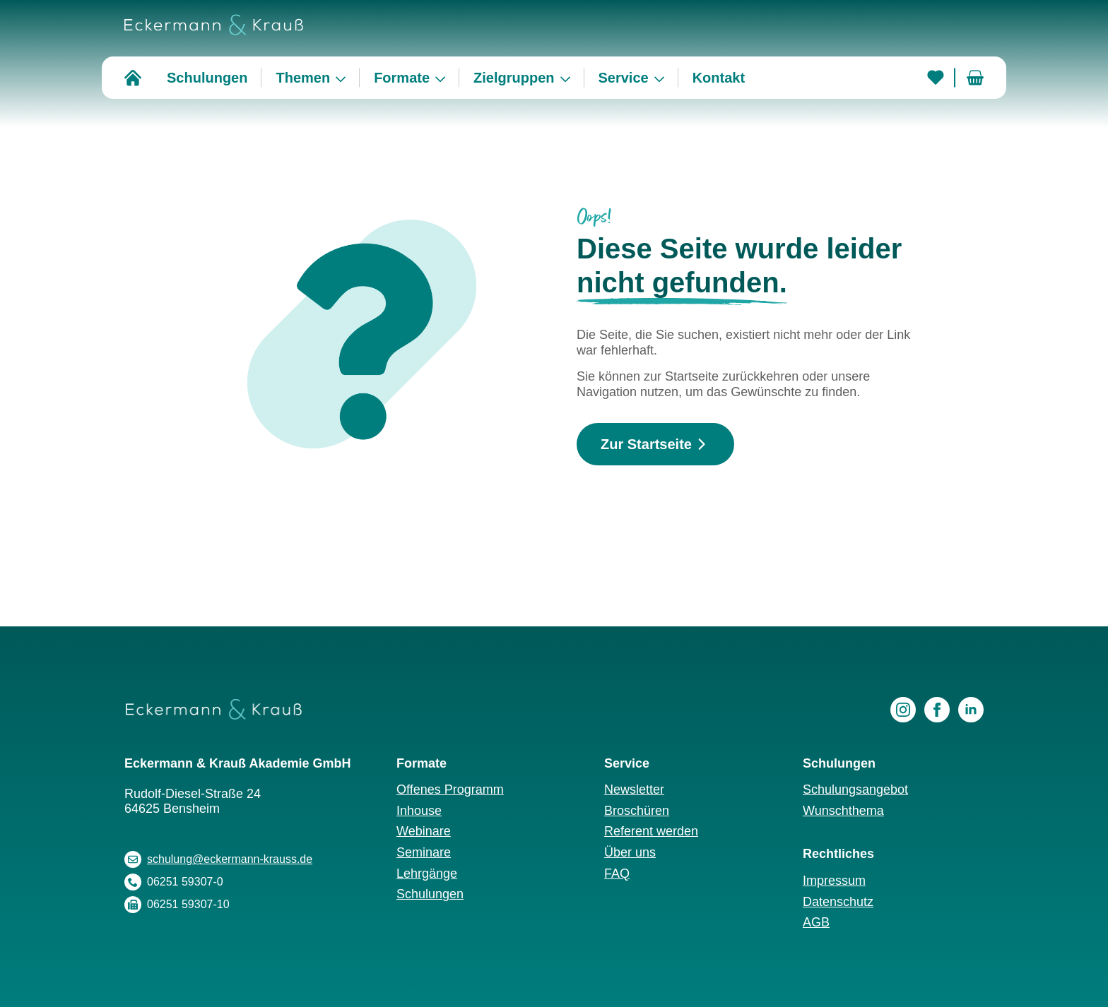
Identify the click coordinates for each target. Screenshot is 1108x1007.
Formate (402, 77)
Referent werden (651, 831)
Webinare (423, 831)
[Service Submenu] (663, 77)
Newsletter (634, 789)
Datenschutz (838, 902)
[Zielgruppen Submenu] (569, 77)
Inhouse (419, 811)
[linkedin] (971, 709)
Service (624, 77)
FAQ (617, 873)
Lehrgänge (426, 873)
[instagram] (903, 709)
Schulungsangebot (855, 789)
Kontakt (718, 77)
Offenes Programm (450, 789)
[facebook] (937, 709)
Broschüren (636, 811)
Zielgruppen (513, 77)
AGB (816, 922)
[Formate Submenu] (444, 77)
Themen (303, 77)
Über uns (630, 852)
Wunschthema (843, 811)
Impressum (834, 881)
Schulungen (207, 77)
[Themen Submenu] (345, 77)
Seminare (423, 852)
